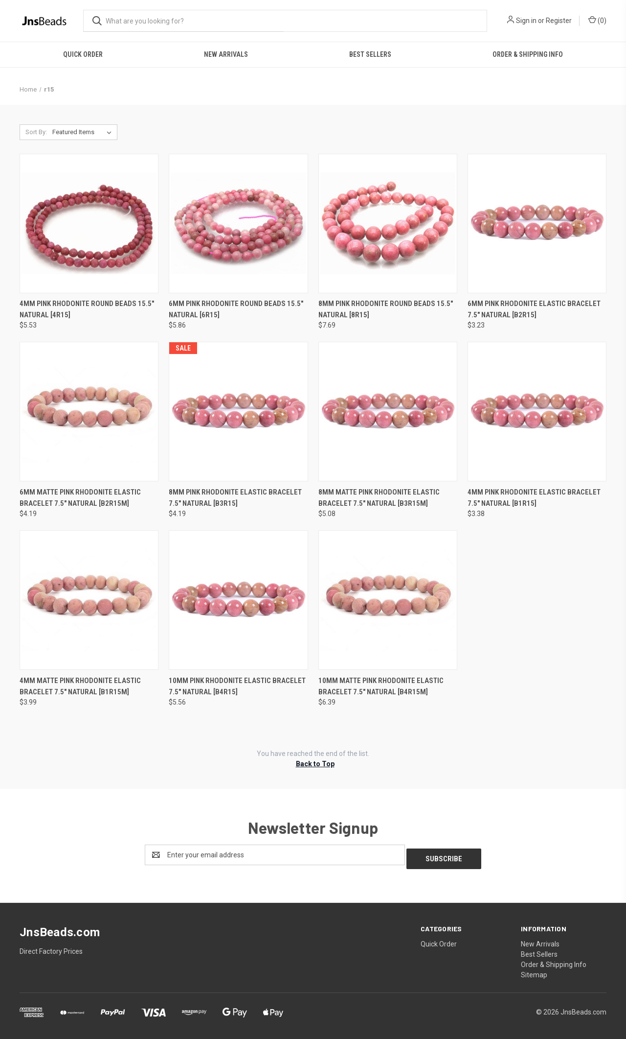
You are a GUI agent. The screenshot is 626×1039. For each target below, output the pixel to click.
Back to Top (315, 764)
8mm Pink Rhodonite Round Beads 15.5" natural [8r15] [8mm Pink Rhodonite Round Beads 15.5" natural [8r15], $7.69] (385, 309)
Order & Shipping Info (527, 54)
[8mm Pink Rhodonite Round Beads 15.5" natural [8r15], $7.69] (387, 223)
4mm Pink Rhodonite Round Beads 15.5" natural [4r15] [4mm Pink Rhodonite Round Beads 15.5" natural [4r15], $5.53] (87, 309)
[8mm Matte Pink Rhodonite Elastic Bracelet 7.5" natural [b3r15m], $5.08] (387, 411)
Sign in (526, 20)
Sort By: (36, 132)
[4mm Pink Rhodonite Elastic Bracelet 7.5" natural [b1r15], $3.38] (537, 411)
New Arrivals (226, 54)
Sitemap (534, 971)
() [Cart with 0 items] (597, 20)
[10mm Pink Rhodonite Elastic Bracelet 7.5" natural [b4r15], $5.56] (238, 600)
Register (559, 20)
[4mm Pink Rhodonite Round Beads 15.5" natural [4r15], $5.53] (89, 223)
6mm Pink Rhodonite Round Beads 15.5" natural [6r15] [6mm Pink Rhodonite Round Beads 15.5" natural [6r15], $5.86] (236, 309)
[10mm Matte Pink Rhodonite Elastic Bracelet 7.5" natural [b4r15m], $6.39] (387, 600)
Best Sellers (370, 54)
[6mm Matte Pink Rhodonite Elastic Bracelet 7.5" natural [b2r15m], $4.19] (89, 411)
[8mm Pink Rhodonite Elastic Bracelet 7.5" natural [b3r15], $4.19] (238, 411)
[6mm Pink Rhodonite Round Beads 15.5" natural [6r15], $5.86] (238, 223)
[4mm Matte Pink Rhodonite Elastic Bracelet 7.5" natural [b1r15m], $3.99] (89, 600)
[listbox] (84, 132)
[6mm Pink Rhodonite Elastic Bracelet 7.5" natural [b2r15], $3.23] (537, 223)
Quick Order (83, 54)
